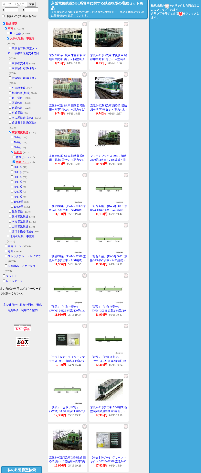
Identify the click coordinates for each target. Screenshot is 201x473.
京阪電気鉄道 (20, 132)
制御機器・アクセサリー (23, 266)
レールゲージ (14, 281)
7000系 (18, 186)
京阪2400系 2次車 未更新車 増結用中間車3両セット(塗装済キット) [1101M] (108, 59)
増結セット (22, 162)
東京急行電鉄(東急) (24, 68)
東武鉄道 (17, 107)
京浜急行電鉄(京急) (24, 78)
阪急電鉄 (17, 211)
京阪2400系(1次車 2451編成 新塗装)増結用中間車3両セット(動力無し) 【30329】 (108, 411)
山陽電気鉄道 (20, 226)
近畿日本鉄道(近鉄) (24, 122)
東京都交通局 (20, 63)
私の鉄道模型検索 (21, 470)
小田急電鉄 (19, 87)
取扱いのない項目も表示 (19, 16)
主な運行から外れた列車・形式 (22, 304)
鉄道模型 (11, 23)
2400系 (18, 152)
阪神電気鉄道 (20, 216)
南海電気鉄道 (20, 221)
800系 (17, 147)
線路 (10, 251)
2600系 (18, 167)
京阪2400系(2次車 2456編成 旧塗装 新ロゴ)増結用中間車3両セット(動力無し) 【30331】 (67, 461)
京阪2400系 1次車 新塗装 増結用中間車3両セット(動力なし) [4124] (108, 109)
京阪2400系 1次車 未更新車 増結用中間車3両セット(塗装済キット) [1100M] (67, 59)
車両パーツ (15, 246)
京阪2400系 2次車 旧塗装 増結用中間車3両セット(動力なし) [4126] (67, 109)
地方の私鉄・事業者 (22, 236)
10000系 (18, 201)
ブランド (11, 276)
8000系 (18, 196)
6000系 (18, 182)
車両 (10, 28)
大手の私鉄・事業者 (22, 38)
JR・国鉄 (15, 33)
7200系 (18, 191)
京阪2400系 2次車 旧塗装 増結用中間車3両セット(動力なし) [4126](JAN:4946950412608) (67, 159)
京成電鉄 (17, 112)
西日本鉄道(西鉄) (22, 231)
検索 (31, 4)
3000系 (18, 172)
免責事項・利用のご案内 (22, 310)
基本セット (22, 157)
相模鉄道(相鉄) (21, 93)
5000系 (18, 177)
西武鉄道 (17, 102)
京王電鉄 (17, 97)
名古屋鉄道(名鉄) (22, 117)
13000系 (18, 206)
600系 (17, 137)
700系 (17, 142)
